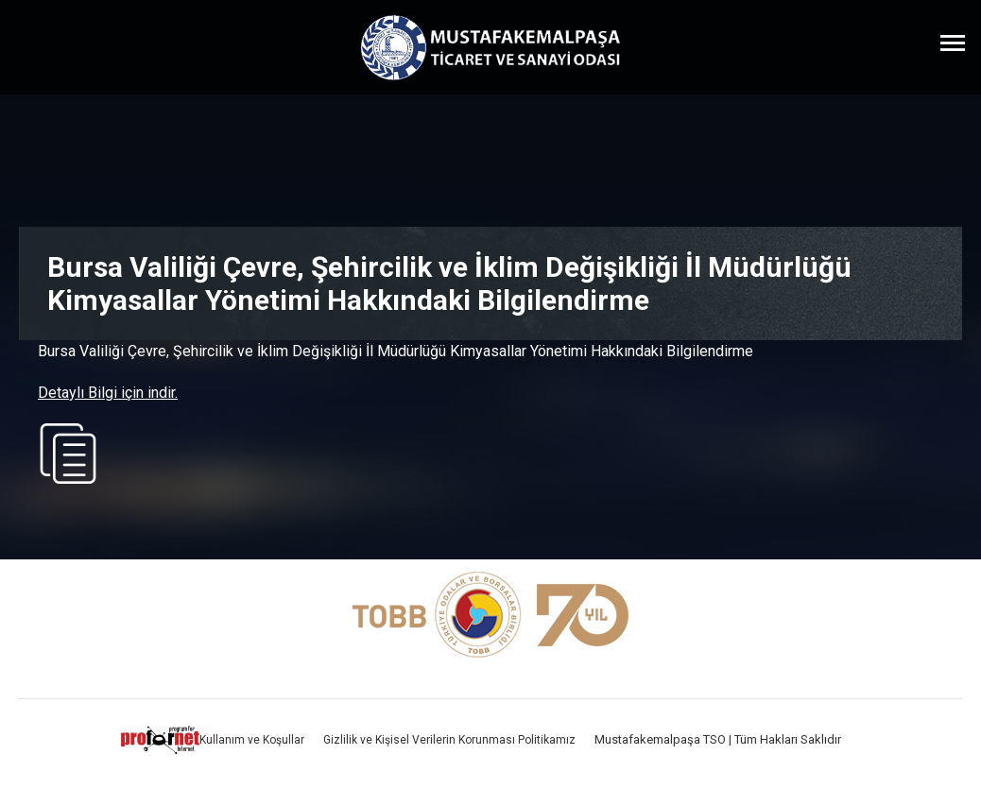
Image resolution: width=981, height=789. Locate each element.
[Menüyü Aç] (953, 42)
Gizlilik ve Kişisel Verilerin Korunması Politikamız (449, 739)
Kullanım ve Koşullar (251, 739)
